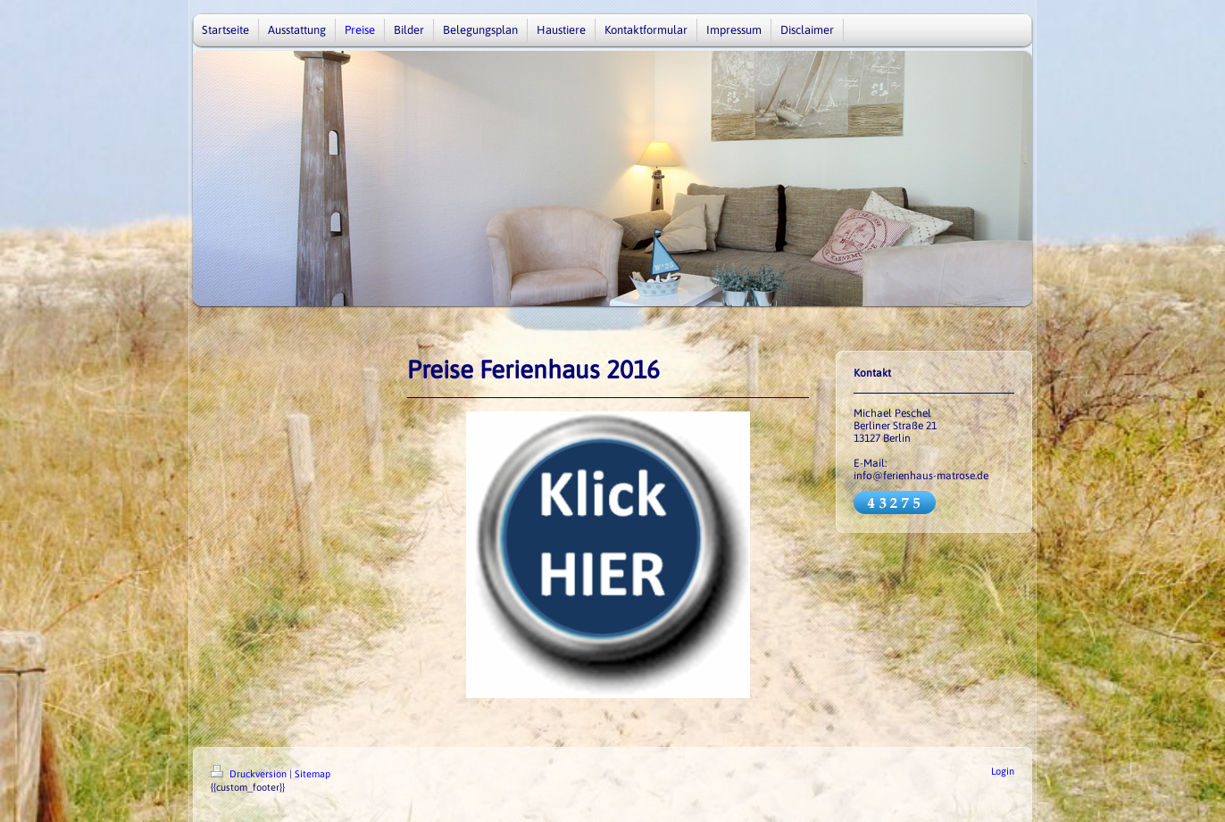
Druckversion (250, 773)
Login (1002, 771)
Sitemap (312, 773)
